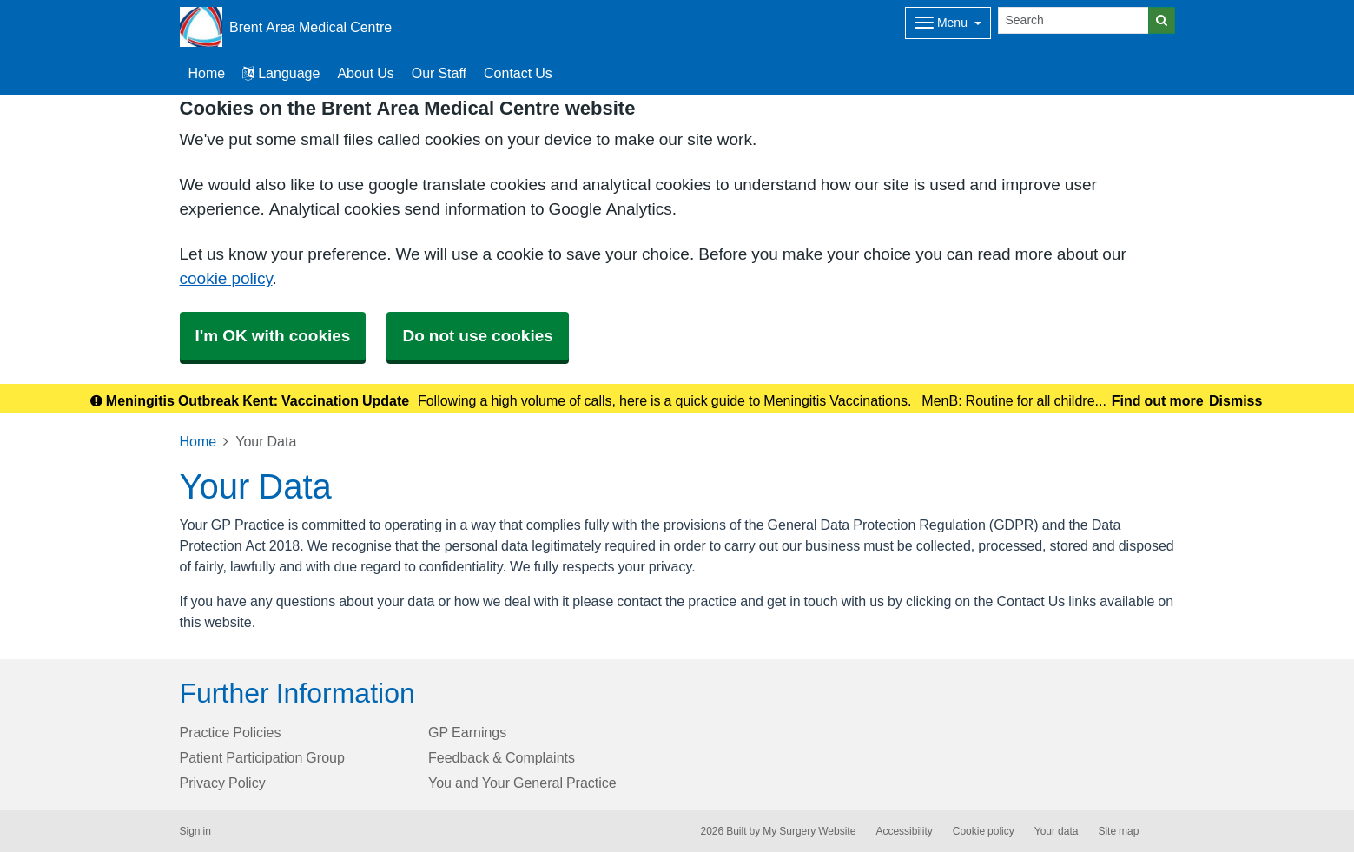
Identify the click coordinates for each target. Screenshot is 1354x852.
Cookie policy (983, 831)
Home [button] (207, 73)
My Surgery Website (809, 831)
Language (281, 73)
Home (198, 441)
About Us (365, 73)
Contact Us (518, 73)
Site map (1118, 831)
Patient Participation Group (262, 757)
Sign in (195, 831)
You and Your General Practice (522, 782)
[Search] (1073, 20)
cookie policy (226, 278)
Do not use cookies (477, 335)
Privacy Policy (223, 782)
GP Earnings (467, 732)
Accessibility (903, 831)
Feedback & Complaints (501, 757)
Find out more (1158, 400)
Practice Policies (230, 732)
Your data (1056, 831)
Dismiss (1235, 400)
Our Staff (439, 73)
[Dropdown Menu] (948, 23)
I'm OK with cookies (273, 335)
